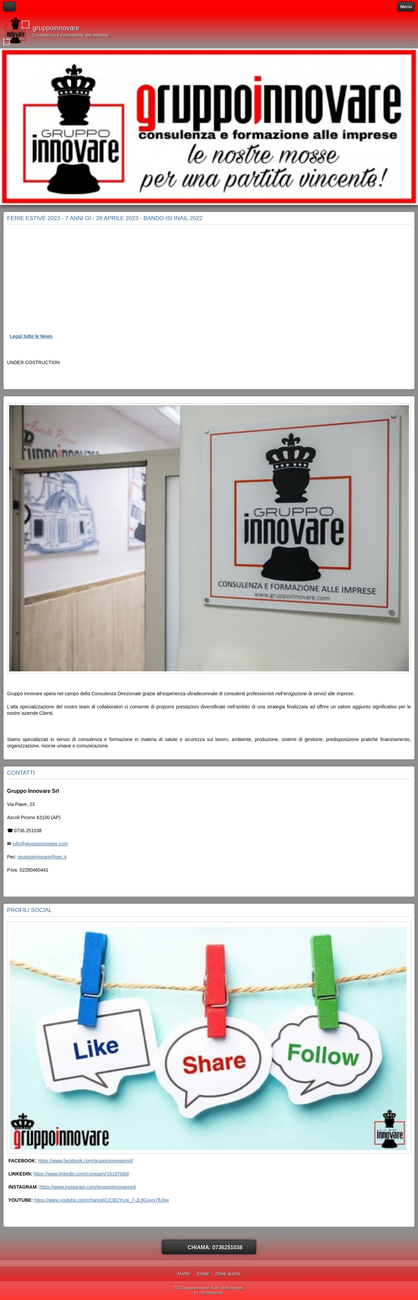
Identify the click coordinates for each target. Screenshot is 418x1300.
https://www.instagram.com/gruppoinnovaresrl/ (87, 1187)
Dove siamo (227, 1273)
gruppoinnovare (56, 28)
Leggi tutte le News (31, 336)
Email (203, 1273)
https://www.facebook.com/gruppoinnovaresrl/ (85, 1160)
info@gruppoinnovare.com (40, 843)
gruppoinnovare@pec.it (42, 856)
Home (184, 1273)
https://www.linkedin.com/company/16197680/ (81, 1173)
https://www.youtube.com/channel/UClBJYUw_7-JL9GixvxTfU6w (101, 1200)
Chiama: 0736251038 (214, 1247)
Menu (406, 6)
